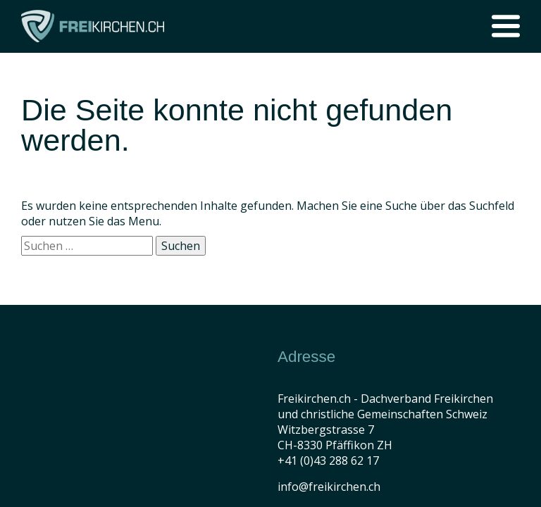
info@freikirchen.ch (329, 486)
